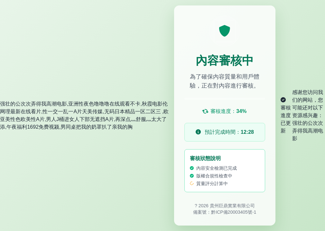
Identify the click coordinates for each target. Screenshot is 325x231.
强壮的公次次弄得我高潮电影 (307, 130)
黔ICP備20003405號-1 (233, 212)
